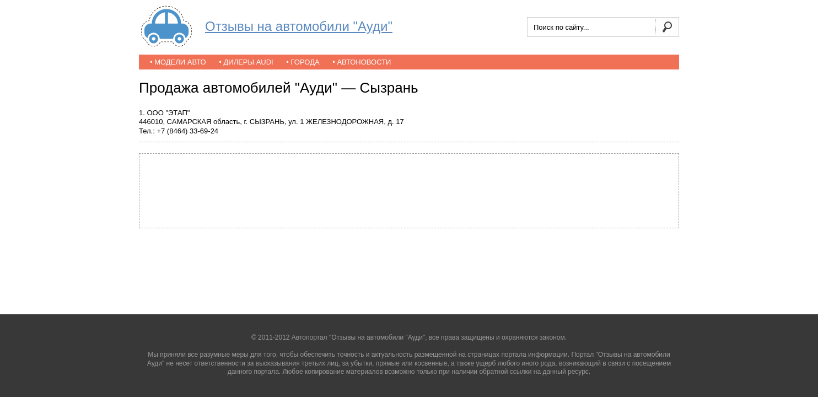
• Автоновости (361, 62)
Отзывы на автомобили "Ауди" (298, 26)
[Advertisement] (409, 189)
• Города (302, 62)
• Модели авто (178, 62)
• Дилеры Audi (246, 62)
